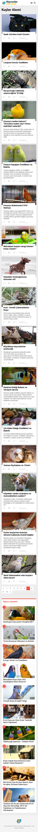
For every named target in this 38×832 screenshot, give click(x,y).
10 (7, 592)
